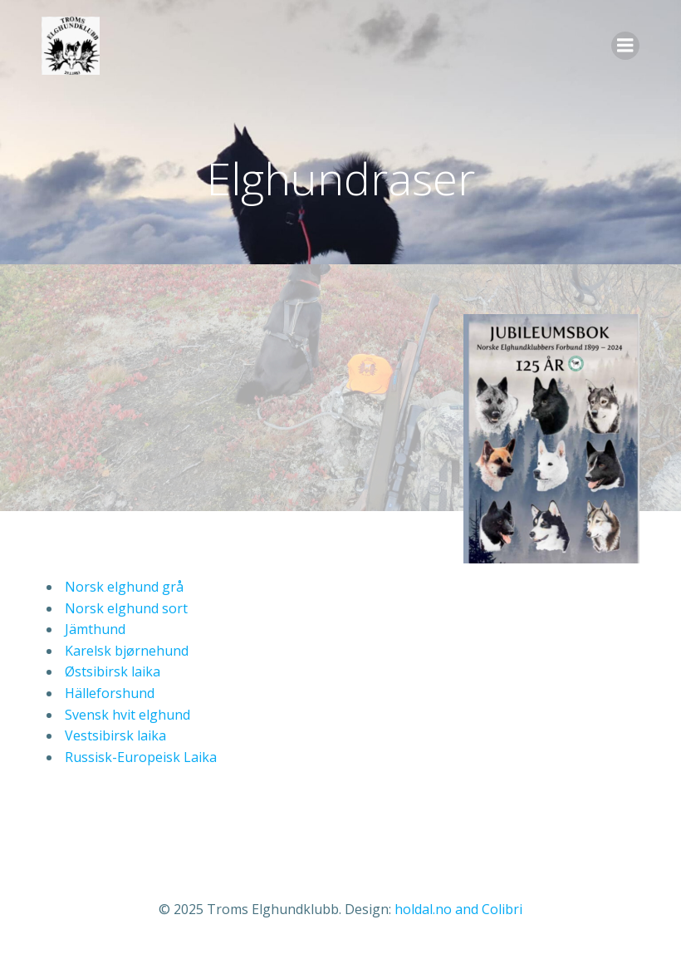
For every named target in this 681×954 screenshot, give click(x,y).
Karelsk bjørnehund (125, 651)
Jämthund (93, 629)
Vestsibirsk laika (113, 735)
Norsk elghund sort (124, 608)
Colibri (502, 909)
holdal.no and (438, 909)
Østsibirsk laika (110, 671)
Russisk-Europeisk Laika (139, 757)
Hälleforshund (107, 693)
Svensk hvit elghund (125, 715)
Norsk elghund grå (122, 587)
